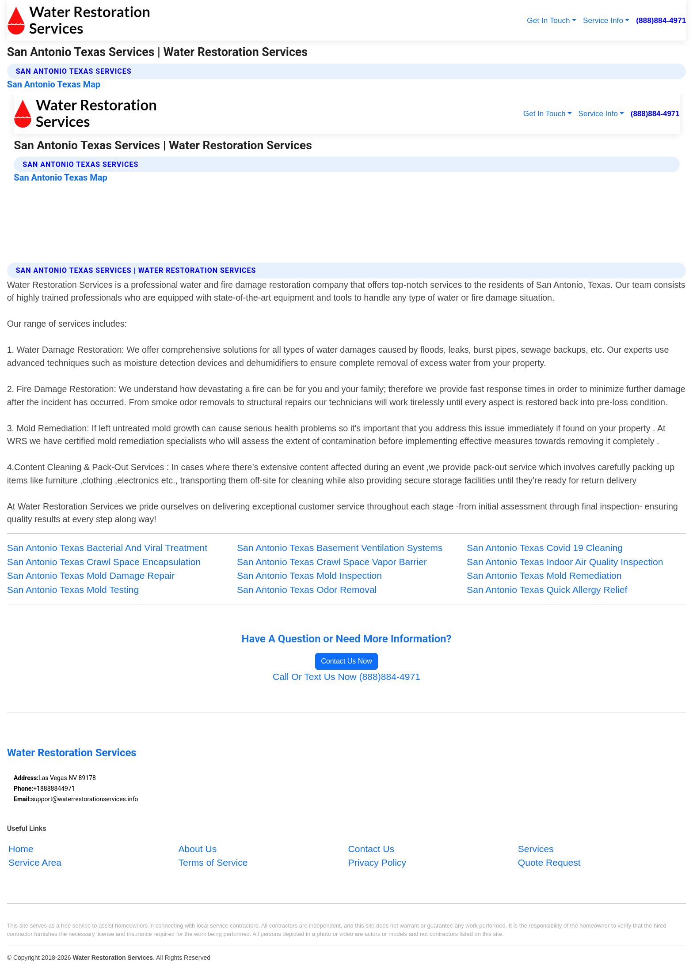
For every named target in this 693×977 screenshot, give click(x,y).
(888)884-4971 (661, 20)
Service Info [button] (603, 20)
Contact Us (371, 848)
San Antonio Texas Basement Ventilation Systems (339, 548)
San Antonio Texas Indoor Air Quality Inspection (565, 562)
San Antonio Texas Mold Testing (73, 590)
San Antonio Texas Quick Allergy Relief (547, 590)
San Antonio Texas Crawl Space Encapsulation (104, 562)
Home (20, 848)
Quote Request (549, 862)
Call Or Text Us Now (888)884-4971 (346, 676)
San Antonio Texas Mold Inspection (309, 575)
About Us (197, 848)
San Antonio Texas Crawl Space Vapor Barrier (332, 562)
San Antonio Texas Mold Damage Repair (91, 575)
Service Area (34, 862)
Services (536, 848)
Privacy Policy (377, 862)
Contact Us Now (346, 661)
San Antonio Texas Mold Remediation (544, 575)
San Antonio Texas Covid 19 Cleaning (545, 548)
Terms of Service (213, 862)
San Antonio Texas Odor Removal (307, 590)
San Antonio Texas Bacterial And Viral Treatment (107, 548)
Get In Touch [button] (548, 20)
